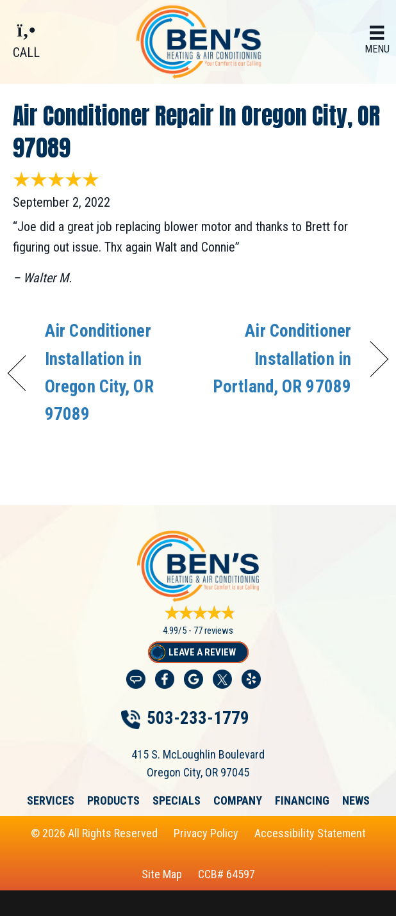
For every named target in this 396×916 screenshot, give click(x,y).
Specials (177, 801)
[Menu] (377, 40)
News (356, 801)
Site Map (162, 874)
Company (237, 801)
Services (50, 801)
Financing (302, 801)
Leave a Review (202, 652)
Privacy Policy (206, 833)
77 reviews (213, 630)
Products (113, 801)
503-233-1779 (198, 718)
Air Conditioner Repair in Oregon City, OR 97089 (196, 132)
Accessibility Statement (310, 833)
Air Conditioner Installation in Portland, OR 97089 (280, 358)
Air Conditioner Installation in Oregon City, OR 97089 (99, 372)
